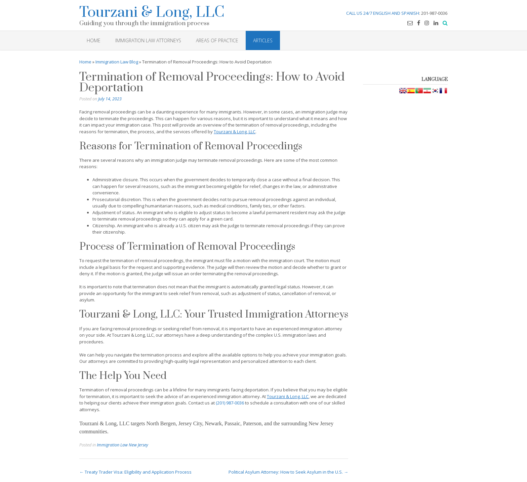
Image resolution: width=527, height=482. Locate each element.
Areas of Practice (217, 40)
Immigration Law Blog (116, 62)
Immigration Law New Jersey (122, 445)
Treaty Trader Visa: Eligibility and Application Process (135, 472)
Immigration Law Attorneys (148, 40)
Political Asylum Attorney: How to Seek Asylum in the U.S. (288, 472)
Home (85, 62)
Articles (263, 40)
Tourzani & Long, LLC (152, 11)
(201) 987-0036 (230, 403)
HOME (93, 40)
